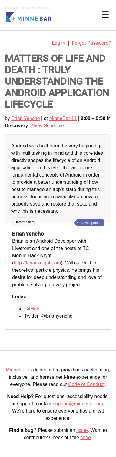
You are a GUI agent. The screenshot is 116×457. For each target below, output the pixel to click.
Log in (58, 43)
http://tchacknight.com (37, 262)
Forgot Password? (91, 43)
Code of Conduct (86, 384)
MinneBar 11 (63, 118)
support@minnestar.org (78, 403)
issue (82, 430)
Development (91, 223)
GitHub (31, 308)
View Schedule (48, 125)
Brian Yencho (25, 118)
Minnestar (16, 369)
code (85, 437)
